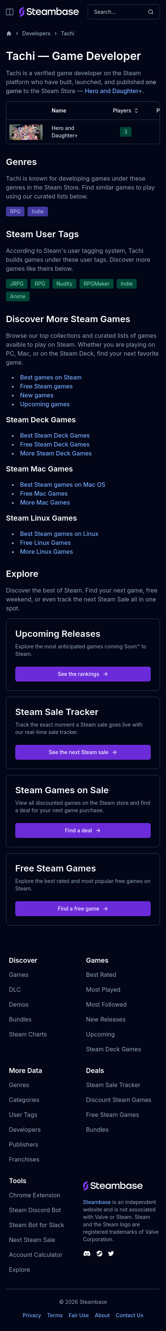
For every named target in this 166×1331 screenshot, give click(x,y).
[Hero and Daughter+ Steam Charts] (26, 131)
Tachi (67, 33)
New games (36, 395)
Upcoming (100, 1034)
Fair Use (79, 1315)
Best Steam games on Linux (59, 533)
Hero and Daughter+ (113, 91)
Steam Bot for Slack (36, 1225)
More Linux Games (46, 551)
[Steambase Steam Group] (99, 1254)
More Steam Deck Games (56, 453)
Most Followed (106, 1004)
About (102, 1315)
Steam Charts (28, 1034)
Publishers (23, 1144)
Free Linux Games (45, 542)
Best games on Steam (51, 377)
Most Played (103, 989)
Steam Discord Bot (35, 1210)
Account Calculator (35, 1254)
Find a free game (83, 908)
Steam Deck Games (113, 1049)
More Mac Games (45, 502)
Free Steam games (46, 386)
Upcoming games (45, 404)
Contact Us (129, 1315)
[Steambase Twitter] (111, 1254)
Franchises (24, 1159)
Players (126, 110)
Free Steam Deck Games (54, 444)
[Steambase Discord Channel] (87, 1254)
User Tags (23, 1114)
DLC (15, 989)
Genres (19, 1085)
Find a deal (83, 830)
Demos (19, 1004)
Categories (24, 1099)
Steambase (97, 1202)
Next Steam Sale (32, 1239)
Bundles (20, 1019)
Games (19, 974)
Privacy (32, 1315)
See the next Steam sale (83, 752)
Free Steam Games (112, 1114)
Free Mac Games (44, 493)
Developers (36, 33)
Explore (19, 1269)
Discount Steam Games (119, 1099)
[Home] (9, 33)
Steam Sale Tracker (113, 1085)
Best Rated (101, 974)
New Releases (106, 1019)
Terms (55, 1315)
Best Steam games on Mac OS (62, 484)
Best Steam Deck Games (55, 435)
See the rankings (83, 674)
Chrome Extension (34, 1195)
